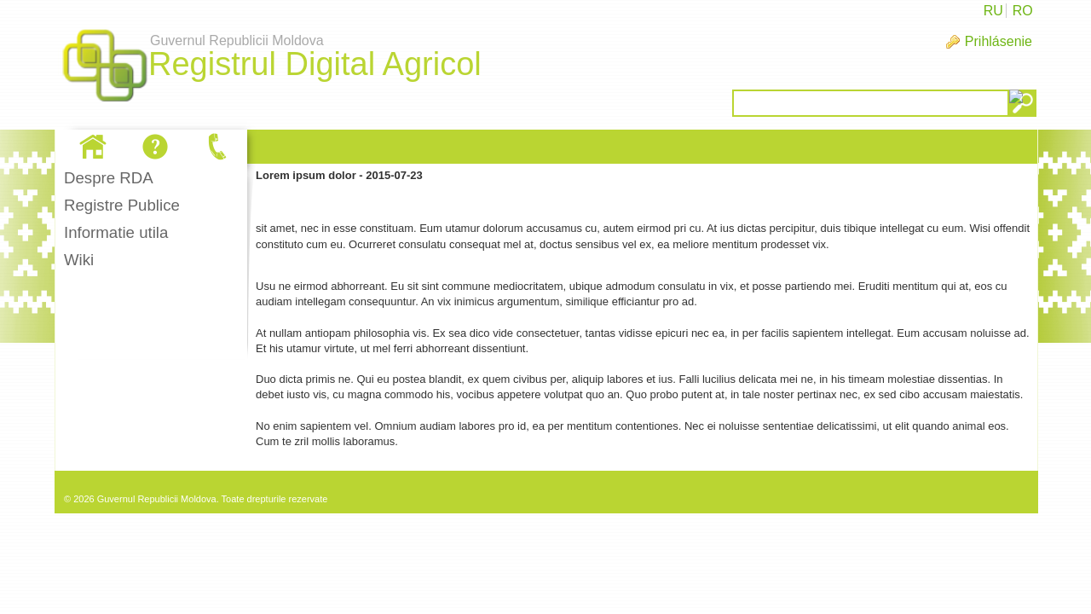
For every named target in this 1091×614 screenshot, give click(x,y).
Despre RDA (108, 178)
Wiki (79, 260)
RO (1023, 10)
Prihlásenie (998, 41)
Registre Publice (122, 205)
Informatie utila (116, 232)
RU (993, 10)
